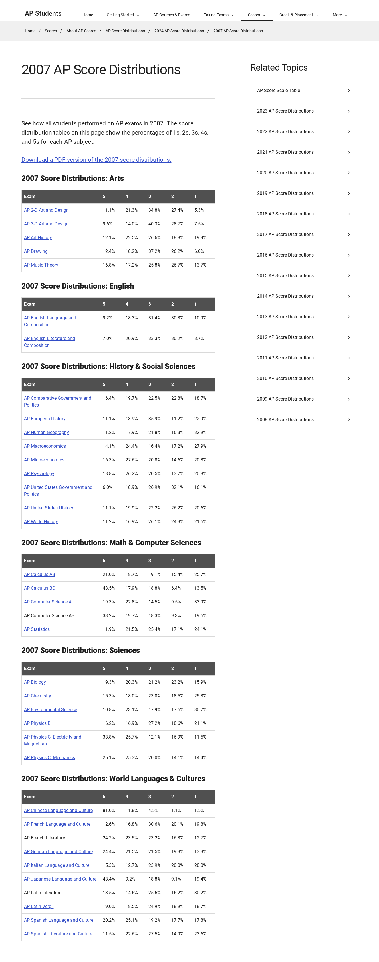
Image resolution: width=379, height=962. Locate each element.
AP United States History (48, 508)
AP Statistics (37, 629)
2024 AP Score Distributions (179, 31)
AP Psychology (39, 473)
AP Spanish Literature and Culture (58, 934)
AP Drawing (36, 251)
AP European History (45, 418)
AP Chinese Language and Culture (58, 810)
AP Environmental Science (50, 709)
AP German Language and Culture (58, 851)
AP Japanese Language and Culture (60, 879)
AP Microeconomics (44, 460)
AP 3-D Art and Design (46, 224)
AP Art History (38, 237)
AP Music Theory (41, 265)
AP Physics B (37, 723)
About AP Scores (81, 31)
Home (30, 31)
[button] (340, 10)
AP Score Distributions (125, 31)
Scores (51, 31)
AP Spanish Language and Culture (58, 920)
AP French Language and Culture (57, 824)
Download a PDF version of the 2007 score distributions (95, 159)
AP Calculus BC (39, 588)
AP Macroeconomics (45, 446)
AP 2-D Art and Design (46, 210)
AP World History (41, 521)
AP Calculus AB (39, 574)
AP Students (43, 13)
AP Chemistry (37, 696)
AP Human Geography (46, 432)
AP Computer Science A (48, 602)
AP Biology (35, 682)
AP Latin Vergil (39, 906)
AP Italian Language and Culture (56, 865)
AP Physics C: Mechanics (49, 757)
